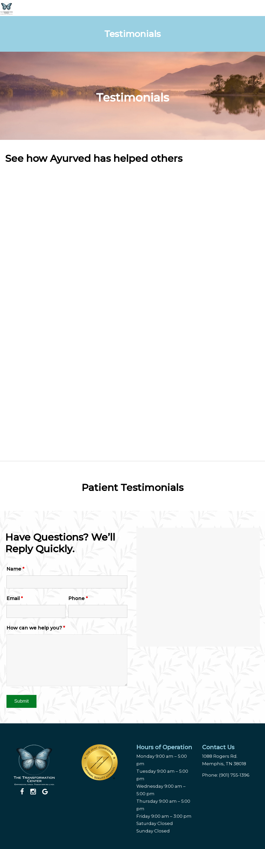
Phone (78, 598)
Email (14, 598)
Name (15, 569)
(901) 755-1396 (234, 775)
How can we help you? (35, 628)
